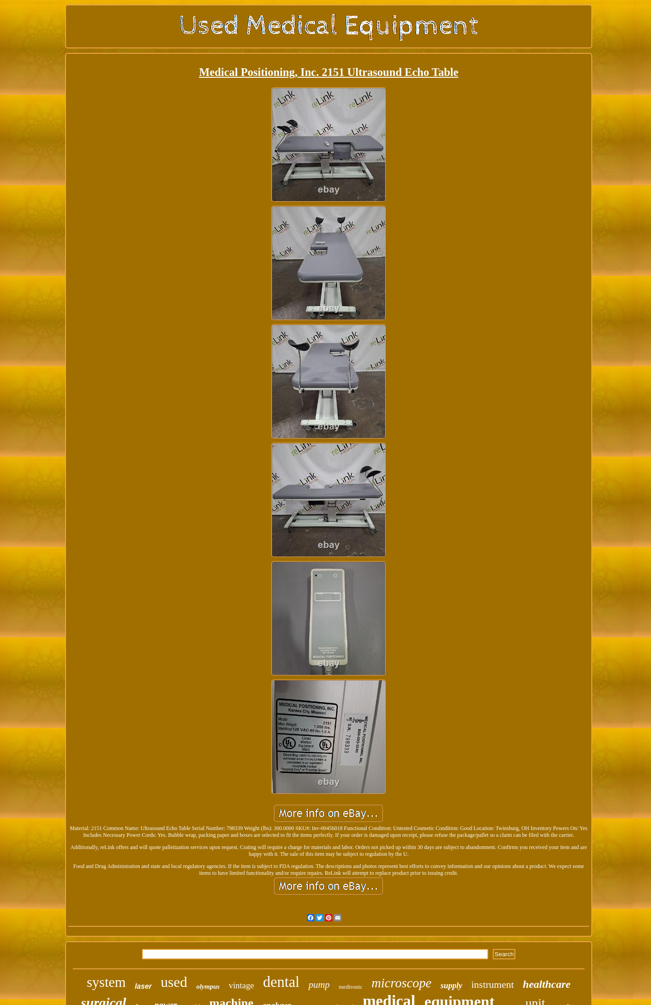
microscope (402, 983)
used (174, 982)
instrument (493, 984)
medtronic (351, 986)
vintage (241, 985)
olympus (208, 986)
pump (319, 984)
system (106, 982)
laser (143, 986)
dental (281, 982)
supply (451, 985)
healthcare (547, 984)
